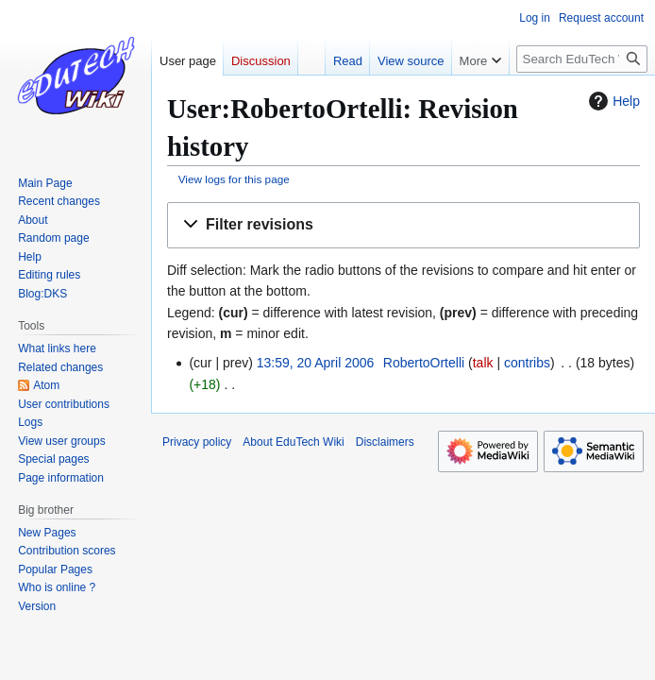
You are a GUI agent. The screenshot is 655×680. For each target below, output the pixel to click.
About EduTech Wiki (293, 442)
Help (612, 101)
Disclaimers (385, 442)
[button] (403, 225)
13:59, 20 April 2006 (316, 362)
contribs (527, 362)
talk (483, 362)
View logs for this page (234, 179)
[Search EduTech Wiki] (581, 59)
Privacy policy (196, 442)
